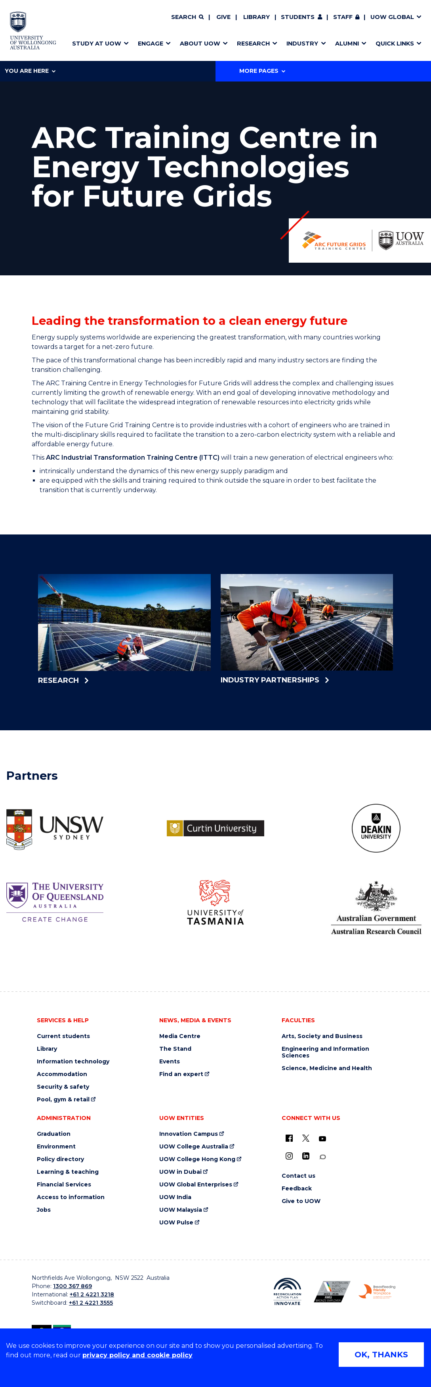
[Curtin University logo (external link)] (215, 828)
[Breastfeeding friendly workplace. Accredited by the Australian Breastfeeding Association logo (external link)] (377, 1291)
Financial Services (64, 1184)
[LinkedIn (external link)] (305, 1155)
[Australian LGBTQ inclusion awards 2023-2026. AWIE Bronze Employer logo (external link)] (332, 1291)
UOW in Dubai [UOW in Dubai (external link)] (180, 1172)
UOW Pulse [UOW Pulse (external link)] (176, 1222)
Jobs (44, 1210)
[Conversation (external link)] (322, 1156)
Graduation (54, 1134)
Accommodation (62, 1074)
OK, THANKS (381, 1354)
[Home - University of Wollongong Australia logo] (33, 30)
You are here (30, 70)
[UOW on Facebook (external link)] (289, 1138)
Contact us (298, 1176)
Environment (56, 1146)
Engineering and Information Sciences (325, 1052)
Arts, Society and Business (322, 1036)
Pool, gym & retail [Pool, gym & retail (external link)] (63, 1099)
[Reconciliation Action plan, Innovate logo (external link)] (287, 1291)
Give (223, 17)
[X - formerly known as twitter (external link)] (305, 1138)
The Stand (175, 1049)
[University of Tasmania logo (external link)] (215, 902)
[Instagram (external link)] (289, 1155)
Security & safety (63, 1087)
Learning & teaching (68, 1172)
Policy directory (60, 1159)
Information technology (73, 1061)
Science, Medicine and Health (327, 1068)
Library (256, 17)
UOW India (175, 1197)
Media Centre (179, 1036)
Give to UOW (301, 1201)
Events (169, 1061)
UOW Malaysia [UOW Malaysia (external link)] (180, 1210)
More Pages (262, 70)
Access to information (71, 1197)
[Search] (187, 17)
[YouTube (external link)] (322, 1139)
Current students (63, 1036)
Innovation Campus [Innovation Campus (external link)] (188, 1134)
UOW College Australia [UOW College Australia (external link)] (193, 1146)
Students (298, 17)
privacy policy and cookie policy (137, 1355)
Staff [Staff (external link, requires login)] (343, 17)
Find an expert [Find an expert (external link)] (181, 1074)
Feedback (297, 1188)
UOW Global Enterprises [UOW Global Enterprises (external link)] (195, 1184)
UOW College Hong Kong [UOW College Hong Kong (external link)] (197, 1159)
